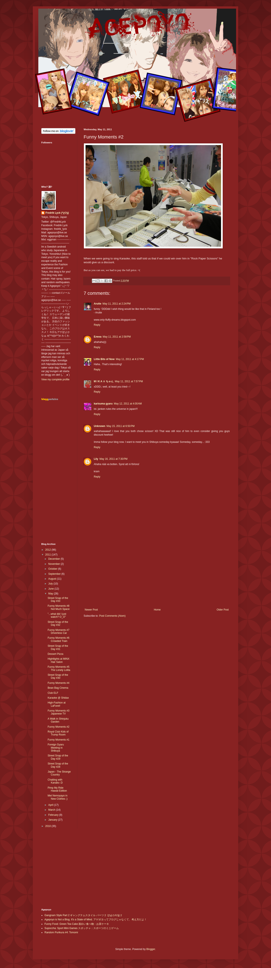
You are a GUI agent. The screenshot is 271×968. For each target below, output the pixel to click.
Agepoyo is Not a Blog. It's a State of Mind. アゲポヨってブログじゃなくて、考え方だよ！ (95, 919)
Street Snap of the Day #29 (58, 757)
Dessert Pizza (55, 653)
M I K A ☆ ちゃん (103, 381)
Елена (97, 336)
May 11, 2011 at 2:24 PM (116, 303)
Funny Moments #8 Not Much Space (59, 607)
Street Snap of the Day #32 (58, 623)
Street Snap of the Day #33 (58, 599)
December (54, 558)
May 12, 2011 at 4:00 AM (128, 403)
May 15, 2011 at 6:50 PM (120, 426)
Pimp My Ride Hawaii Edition (57, 789)
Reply (97, 324)
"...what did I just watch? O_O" (57, 615)
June (51, 588)
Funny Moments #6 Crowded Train (58, 639)
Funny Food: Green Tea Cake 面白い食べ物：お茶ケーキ (76, 923)
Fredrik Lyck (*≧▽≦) (57, 212)
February (53, 814)
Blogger (150, 949)
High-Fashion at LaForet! (57, 704)
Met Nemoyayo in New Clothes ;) (58, 797)
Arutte (97, 303)
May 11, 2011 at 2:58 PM (117, 336)
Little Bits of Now (104, 359)
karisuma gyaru (103, 403)
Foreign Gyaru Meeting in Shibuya (56, 747)
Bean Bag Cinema (58, 687)
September (54, 573)
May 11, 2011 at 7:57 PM (129, 381)
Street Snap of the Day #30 (58, 676)
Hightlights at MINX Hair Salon (58, 660)
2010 (48, 826)
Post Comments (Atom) (112, 615)
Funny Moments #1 (58, 739)
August (52, 578)
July (51, 583)
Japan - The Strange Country (59, 773)
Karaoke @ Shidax (58, 697)
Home (157, 609)
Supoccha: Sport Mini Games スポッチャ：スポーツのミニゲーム (81, 928)
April (51, 804)
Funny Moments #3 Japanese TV (58, 712)
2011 (48, 554)
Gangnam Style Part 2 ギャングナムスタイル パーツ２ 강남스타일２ (83, 915)
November (54, 563)
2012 (48, 549)
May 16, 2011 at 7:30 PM (113, 458)
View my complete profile (55, 379)
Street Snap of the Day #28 (58, 765)
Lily (96, 458)
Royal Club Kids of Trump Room (58, 733)
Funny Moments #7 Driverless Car (58, 631)
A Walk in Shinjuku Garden (58, 720)
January (53, 819)
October (53, 568)
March (52, 809)
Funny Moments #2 (58, 726)
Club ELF (53, 692)
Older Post (223, 609)
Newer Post (91, 609)
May (51, 593)
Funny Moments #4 (58, 682)
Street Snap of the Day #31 (58, 647)
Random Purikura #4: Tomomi (61, 932)
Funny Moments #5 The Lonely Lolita (59, 668)
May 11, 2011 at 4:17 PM (130, 359)
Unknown (99, 426)
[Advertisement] (156, 573)
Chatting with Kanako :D (55, 781)
